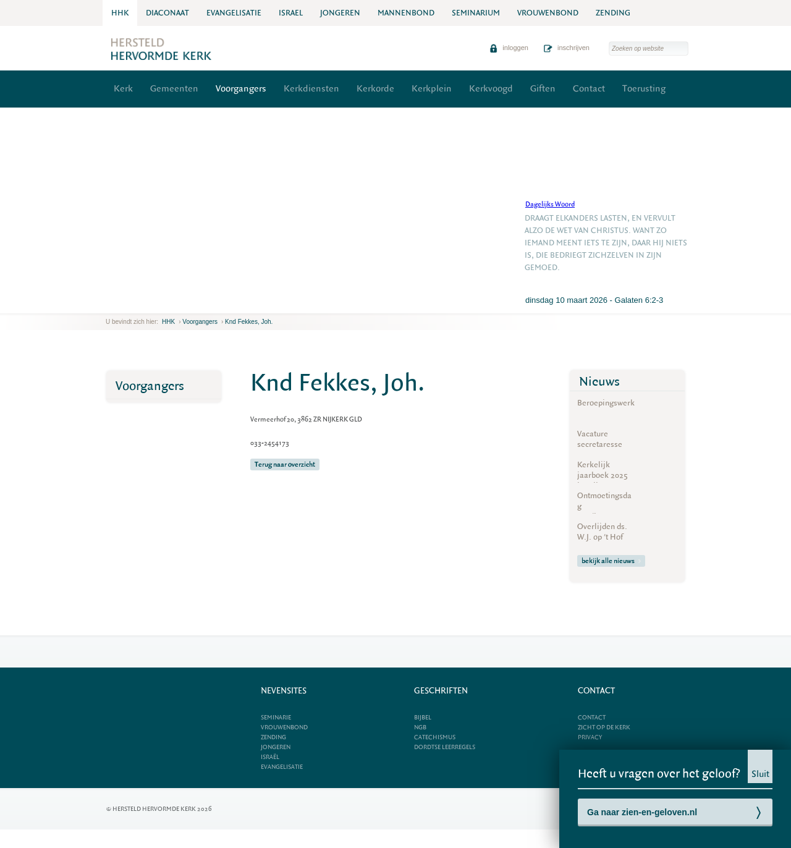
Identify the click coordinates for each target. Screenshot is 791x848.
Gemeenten (174, 89)
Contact (589, 89)
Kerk (123, 89)
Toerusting (644, 89)
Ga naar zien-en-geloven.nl (642, 812)
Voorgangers (241, 89)
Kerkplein (432, 89)
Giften (543, 89)
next (123, 304)
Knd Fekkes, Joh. (249, 321)
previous (109, 304)
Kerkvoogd (491, 89)
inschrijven (567, 47)
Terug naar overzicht (285, 464)
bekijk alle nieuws (611, 561)
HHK (168, 321)
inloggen (508, 47)
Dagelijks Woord (550, 204)
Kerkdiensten (311, 89)
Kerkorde (375, 89)
